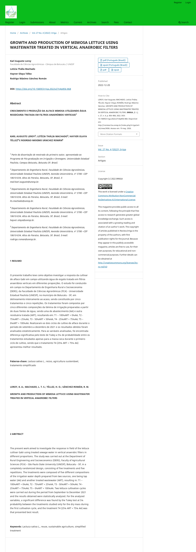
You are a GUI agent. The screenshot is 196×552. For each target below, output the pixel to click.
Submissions (37, 22)
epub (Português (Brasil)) (115, 65)
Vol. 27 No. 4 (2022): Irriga (44, 32)
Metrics (65, 22)
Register (9, 22)
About (52, 22)
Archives (91, 22)
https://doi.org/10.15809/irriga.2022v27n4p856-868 (43, 88)
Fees (116, 22)
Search (105, 22)
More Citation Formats (111, 134)
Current (78, 22)
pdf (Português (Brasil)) (114, 60)
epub (116, 69)
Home (13, 32)
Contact (128, 22)
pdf (104, 69)
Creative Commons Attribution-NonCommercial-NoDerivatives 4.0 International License (117, 195)
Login (22, 22)
